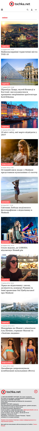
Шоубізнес (5, 202)
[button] (32, 9)
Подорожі (5, 46)
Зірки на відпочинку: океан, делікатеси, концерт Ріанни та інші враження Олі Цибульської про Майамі (17, 289)
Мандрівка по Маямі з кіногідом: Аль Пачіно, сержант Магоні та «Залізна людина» (18, 330)
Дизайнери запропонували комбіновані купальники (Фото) (18, 369)
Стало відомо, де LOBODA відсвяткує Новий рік (14, 249)
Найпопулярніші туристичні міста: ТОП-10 (19, 53)
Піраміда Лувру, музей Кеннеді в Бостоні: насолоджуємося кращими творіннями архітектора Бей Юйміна (19, 93)
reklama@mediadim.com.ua (30, 410)
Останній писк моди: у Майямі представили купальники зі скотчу (19, 171)
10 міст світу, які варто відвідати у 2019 (19, 133)
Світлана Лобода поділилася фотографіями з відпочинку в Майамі (16, 210)
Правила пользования (7, 420)
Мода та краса (7, 164)
